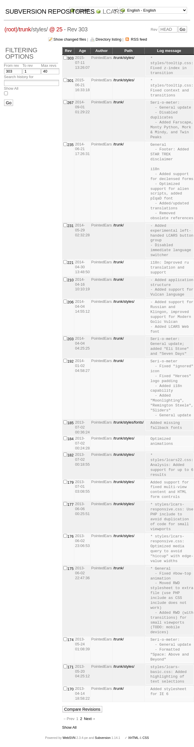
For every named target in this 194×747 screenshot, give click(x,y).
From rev (11, 65)
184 (70, 439)
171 (70, 667)
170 (70, 689)
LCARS (113, 11)
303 (70, 58)
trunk (25, 29)
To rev (27, 65)
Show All (11, 88)
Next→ (90, 719)
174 (70, 640)
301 (70, 80)
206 (70, 302)
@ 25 (55, 29)
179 (70, 482)
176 (70, 536)
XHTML (133, 737)
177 (70, 504)
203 (70, 339)
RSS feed (139, 39)
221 (70, 262)
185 (70, 423)
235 (70, 145)
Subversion (103, 737)
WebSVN (68, 737)
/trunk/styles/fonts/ (128, 422)
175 (70, 568)
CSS (146, 737)
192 (70, 361)
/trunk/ (118, 102)
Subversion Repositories (49, 11)
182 (70, 455)
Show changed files (69, 39)
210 (70, 280)
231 (70, 226)
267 (70, 102)
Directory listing (108, 39)
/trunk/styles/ (123, 57)
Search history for (18, 77)
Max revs (48, 65)
